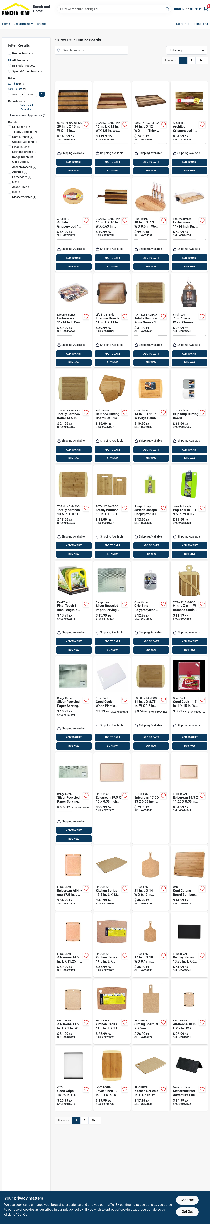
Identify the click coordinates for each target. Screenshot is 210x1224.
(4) (22, 137)
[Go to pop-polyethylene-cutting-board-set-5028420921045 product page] (189, 512)
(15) (21, 126)
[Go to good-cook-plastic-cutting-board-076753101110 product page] (189, 703)
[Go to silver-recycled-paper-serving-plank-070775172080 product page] (112, 608)
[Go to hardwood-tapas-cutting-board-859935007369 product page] (112, 224)
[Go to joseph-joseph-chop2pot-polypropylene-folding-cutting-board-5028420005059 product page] (150, 512)
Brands (41, 23)
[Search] (168, 8)
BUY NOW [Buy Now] (73, 170)
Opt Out (187, 1212)
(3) (22, 147)
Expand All (26, 109)
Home (6, 23)
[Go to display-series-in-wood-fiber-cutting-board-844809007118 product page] (189, 945)
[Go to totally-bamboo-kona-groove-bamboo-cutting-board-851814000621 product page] (150, 320)
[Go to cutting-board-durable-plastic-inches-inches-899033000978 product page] (150, 1011)
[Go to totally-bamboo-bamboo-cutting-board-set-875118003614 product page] (112, 512)
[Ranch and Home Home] (16, 9)
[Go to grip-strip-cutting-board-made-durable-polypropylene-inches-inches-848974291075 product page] (189, 416)
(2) (21, 161)
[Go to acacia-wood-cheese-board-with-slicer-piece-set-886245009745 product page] (189, 320)
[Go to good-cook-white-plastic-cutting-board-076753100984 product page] (112, 703)
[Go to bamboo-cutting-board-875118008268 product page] (150, 703)
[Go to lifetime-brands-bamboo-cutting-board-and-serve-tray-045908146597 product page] (112, 320)
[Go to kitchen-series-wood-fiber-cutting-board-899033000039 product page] (112, 945)
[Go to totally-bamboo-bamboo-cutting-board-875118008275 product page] (73, 512)
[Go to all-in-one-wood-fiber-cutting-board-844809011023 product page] (73, 945)
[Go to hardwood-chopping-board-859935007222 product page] (73, 128)
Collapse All (26, 105)
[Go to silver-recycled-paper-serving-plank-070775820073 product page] (73, 798)
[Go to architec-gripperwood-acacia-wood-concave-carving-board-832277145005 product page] (189, 128)
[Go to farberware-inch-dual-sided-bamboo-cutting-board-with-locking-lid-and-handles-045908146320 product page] (73, 320)
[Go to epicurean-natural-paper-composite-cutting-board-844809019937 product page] (189, 798)
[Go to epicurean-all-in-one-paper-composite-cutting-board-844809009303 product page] (73, 878)
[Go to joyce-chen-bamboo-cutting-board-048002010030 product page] (112, 1078)
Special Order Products (27, 71)
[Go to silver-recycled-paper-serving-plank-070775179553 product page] (73, 703)
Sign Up (195, 9)
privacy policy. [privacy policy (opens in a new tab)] (73, 1210)
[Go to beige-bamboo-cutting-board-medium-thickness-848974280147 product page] (150, 416)
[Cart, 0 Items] (206, 9)
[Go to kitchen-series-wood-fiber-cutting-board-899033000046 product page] (112, 878)
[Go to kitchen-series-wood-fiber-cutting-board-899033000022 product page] (112, 1011)
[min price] (14, 94)
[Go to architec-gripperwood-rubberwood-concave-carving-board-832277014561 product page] (73, 224)
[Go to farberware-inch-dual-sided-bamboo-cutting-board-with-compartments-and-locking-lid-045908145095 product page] (189, 224)
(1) (21, 177)
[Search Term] (114, 9)
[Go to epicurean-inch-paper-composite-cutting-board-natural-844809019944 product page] (150, 798)
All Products (20, 60)
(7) (24, 131)
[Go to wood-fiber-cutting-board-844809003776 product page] (150, 945)
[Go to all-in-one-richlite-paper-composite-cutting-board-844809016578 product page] (73, 1011)
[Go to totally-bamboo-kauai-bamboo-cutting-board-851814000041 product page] (73, 416)
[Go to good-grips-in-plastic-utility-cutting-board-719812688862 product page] (73, 1078)
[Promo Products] (9, 53)
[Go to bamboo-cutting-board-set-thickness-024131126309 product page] (112, 416)
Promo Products (22, 53)
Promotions (200, 23)
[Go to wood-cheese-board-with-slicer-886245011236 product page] (150, 224)
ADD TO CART (74, 162)
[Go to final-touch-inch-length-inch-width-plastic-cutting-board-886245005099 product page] (73, 608)
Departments (21, 23)
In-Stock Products (23, 66)
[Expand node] (9, 115)
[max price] (30, 94)
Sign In (179, 9)
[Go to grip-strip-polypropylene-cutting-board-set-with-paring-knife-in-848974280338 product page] (150, 608)
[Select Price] (42, 94)
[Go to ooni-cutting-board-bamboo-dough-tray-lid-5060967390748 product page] (189, 878)
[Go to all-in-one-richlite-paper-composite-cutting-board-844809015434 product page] (189, 1011)
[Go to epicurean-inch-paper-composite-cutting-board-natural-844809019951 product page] (112, 798)
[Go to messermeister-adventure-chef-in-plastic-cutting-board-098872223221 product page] (189, 1078)
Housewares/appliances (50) (29, 115)
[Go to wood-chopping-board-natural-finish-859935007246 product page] (112, 128)
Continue (187, 1200)
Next (202, 60)
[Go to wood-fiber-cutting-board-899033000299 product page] (150, 878)
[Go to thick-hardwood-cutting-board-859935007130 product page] (150, 128)
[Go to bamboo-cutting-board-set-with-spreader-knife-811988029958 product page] (189, 608)
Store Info (182, 23)
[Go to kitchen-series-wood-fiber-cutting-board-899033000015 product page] (150, 1078)
